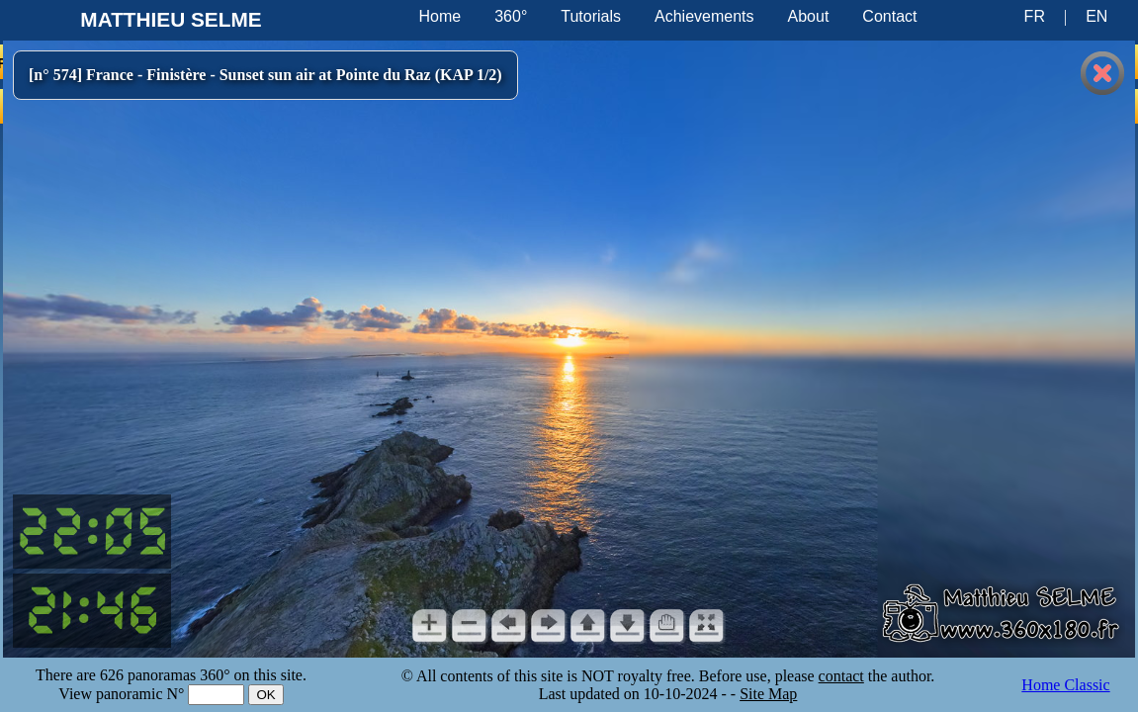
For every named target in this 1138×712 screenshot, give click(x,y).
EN (1096, 16)
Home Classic (1065, 684)
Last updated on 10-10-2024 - (635, 693)
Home (440, 16)
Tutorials (591, 16)
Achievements (704, 16)
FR (1034, 16)
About (809, 16)
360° (510, 16)
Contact (889, 16)
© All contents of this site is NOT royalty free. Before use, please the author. (668, 676)
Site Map (768, 693)
